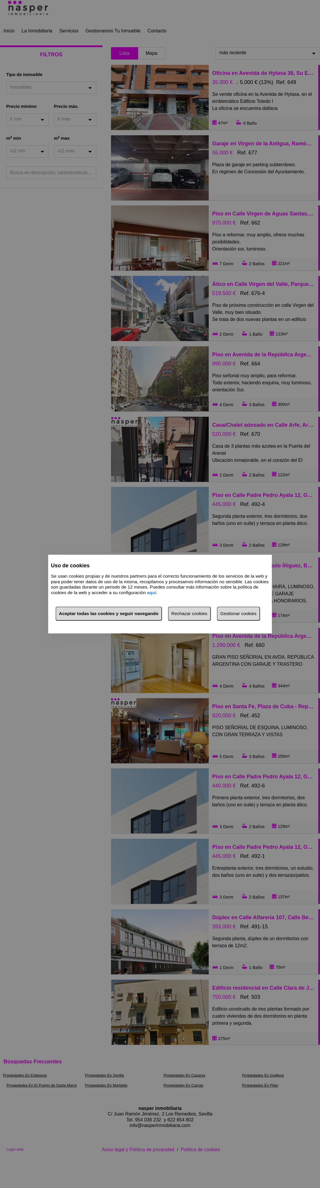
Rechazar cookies (189, 613)
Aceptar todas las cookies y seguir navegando (108, 613)
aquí (151, 592)
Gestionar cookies (238, 613)
